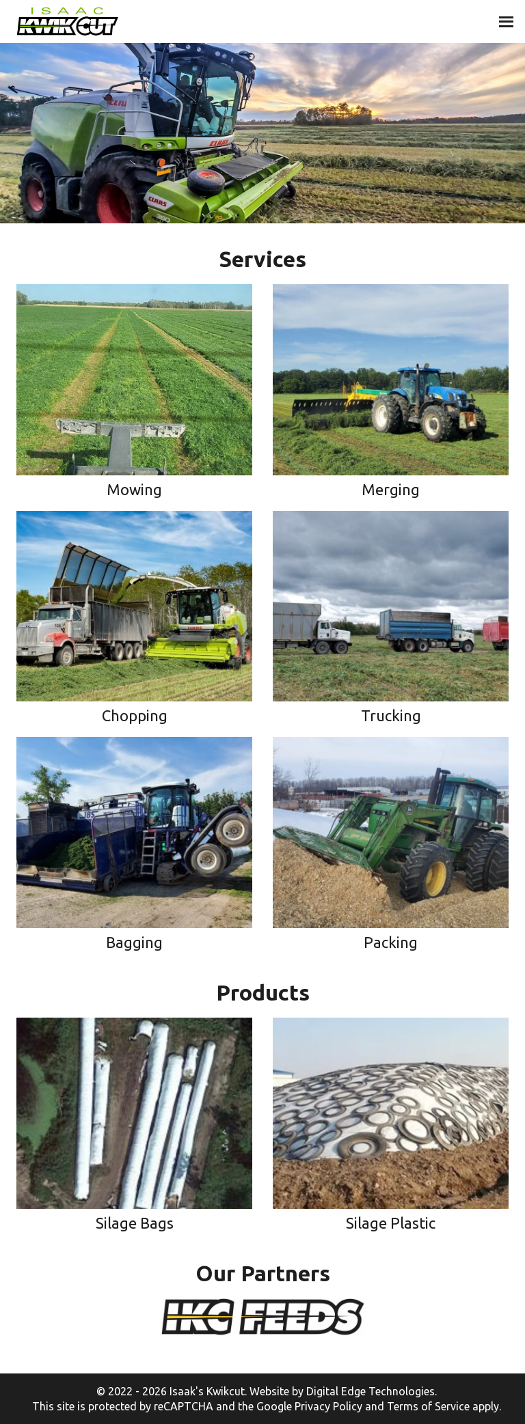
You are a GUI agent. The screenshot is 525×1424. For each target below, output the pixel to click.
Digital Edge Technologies (370, 1391)
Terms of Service (428, 1406)
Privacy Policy (328, 1406)
